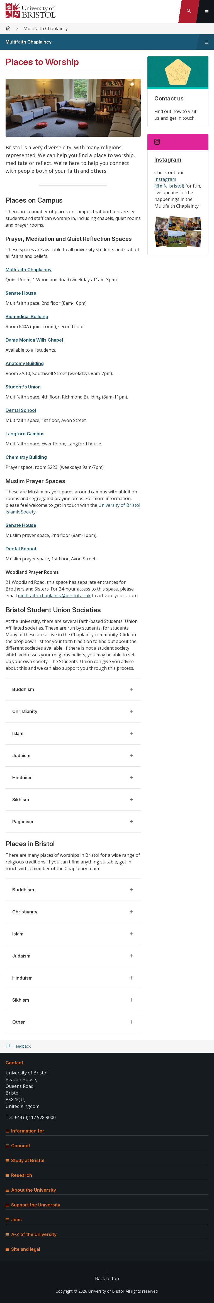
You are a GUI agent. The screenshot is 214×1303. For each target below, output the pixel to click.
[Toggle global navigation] (207, 11)
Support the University (33, 1205)
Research (19, 1175)
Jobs (14, 1219)
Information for (25, 1131)
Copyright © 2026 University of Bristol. (90, 1291)
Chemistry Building (26, 457)
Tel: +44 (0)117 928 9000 (31, 1117)
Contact (14, 1063)
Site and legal (23, 1249)
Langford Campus (25, 433)
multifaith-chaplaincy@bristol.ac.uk (54, 595)
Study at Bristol (25, 1160)
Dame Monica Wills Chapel (34, 340)
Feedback (22, 1046)
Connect (18, 1145)
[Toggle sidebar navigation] (207, 42)
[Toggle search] (189, 11)
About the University (31, 1190)
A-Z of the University (31, 1234)
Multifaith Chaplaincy (45, 28)
